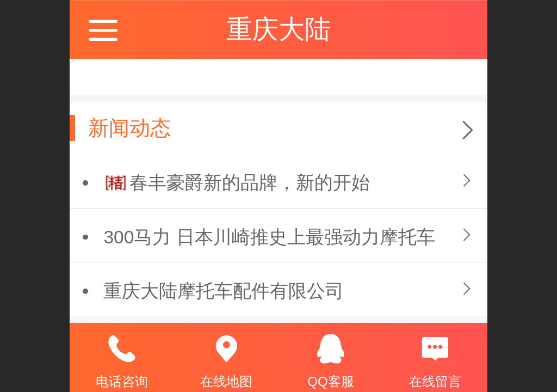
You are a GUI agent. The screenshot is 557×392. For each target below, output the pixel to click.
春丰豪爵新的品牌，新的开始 (249, 183)
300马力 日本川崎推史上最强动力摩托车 (269, 237)
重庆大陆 (278, 29)
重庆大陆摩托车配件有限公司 (223, 291)
